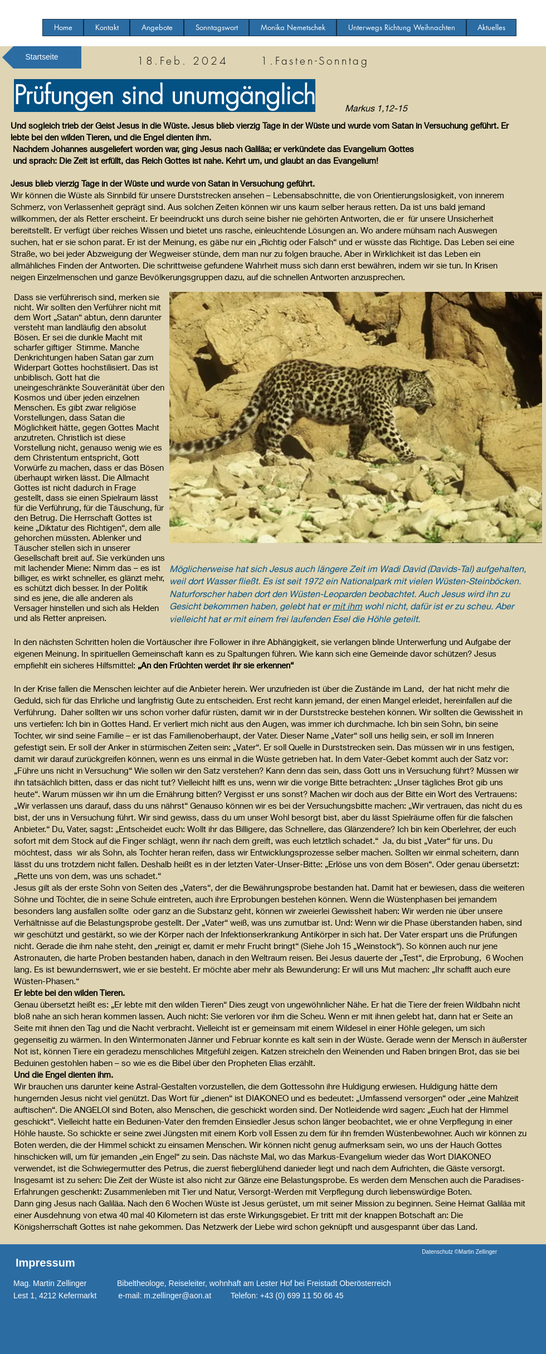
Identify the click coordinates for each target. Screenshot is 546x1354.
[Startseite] (41, 57)
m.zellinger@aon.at (177, 1295)
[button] (157, 27)
